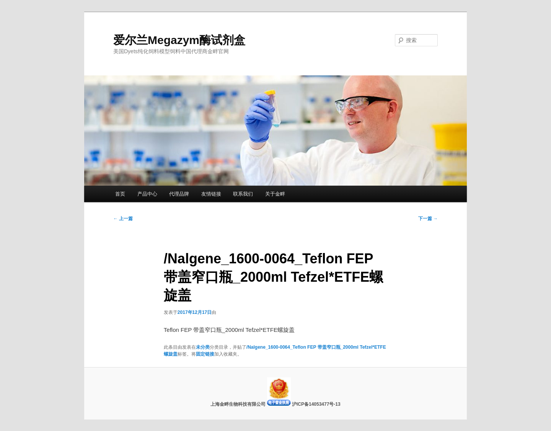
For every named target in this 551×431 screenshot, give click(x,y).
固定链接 (205, 354)
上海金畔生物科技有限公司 (238, 404)
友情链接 (211, 194)
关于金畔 (275, 194)
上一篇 (123, 218)
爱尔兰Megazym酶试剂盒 (179, 40)
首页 (120, 194)
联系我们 (243, 194)
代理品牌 (179, 194)
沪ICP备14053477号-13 (316, 404)
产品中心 (147, 194)
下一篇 (428, 218)
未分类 (203, 347)
